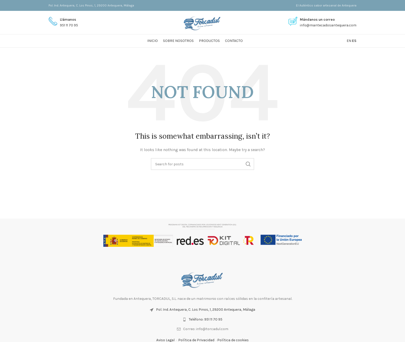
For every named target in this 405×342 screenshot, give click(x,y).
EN (349, 41)
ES (354, 41)
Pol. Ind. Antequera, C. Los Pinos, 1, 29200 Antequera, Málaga (205, 309)
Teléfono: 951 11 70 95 (205, 319)
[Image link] (202, 279)
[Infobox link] (63, 22)
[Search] (202, 164)
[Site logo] (202, 22)
